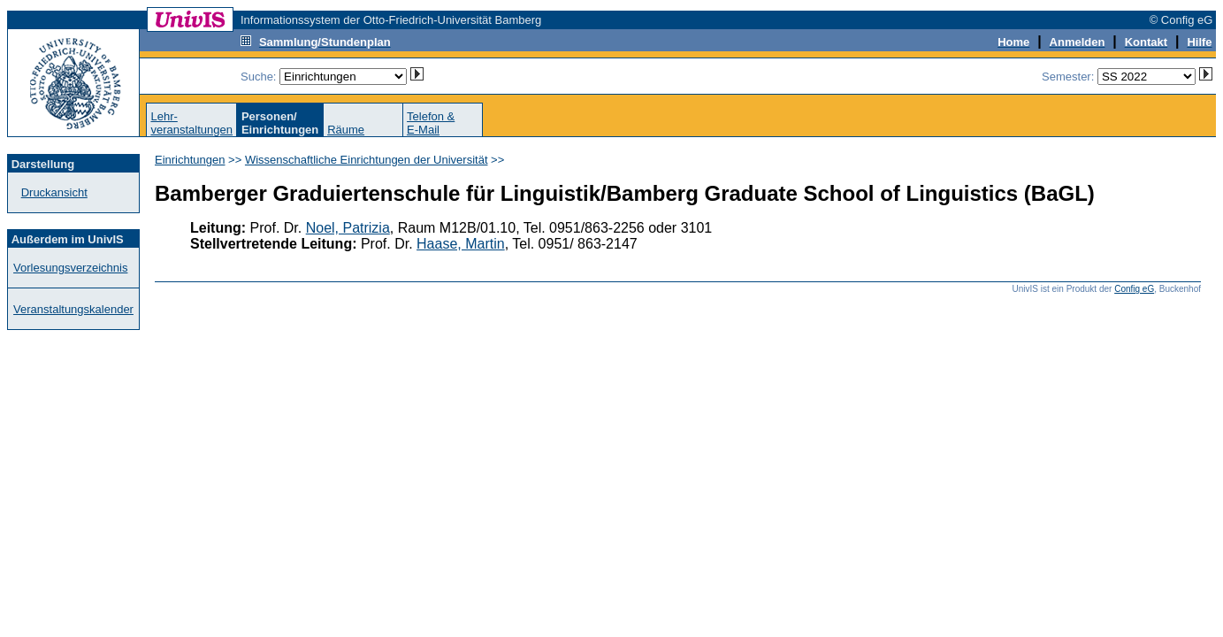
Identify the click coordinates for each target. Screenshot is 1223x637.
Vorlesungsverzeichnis (70, 267)
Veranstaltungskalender (73, 309)
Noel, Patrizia (348, 227)
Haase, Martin (461, 243)
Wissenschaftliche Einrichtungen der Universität (366, 159)
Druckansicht (54, 192)
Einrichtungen (190, 159)
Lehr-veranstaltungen (191, 123)
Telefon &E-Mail (431, 123)
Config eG (1134, 289)
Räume (345, 129)
